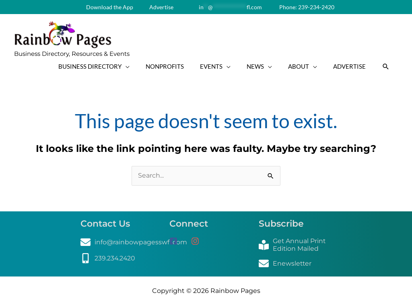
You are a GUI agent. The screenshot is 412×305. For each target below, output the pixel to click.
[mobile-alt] (108, 258)
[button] (386, 66)
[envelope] (133, 242)
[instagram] (198, 241)
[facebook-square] (179, 241)
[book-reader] (295, 244)
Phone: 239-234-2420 (306, 7)
